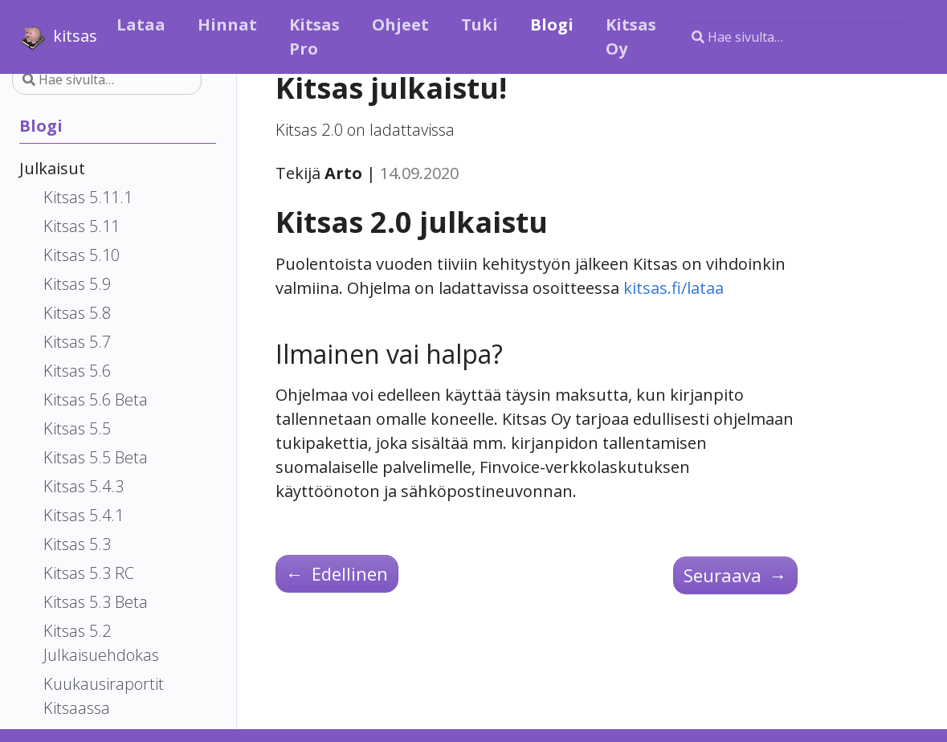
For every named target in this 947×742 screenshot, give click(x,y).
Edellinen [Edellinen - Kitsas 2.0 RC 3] (337, 573)
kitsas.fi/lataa (673, 288)
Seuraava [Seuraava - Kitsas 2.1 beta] (735, 575)
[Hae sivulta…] (795, 37)
